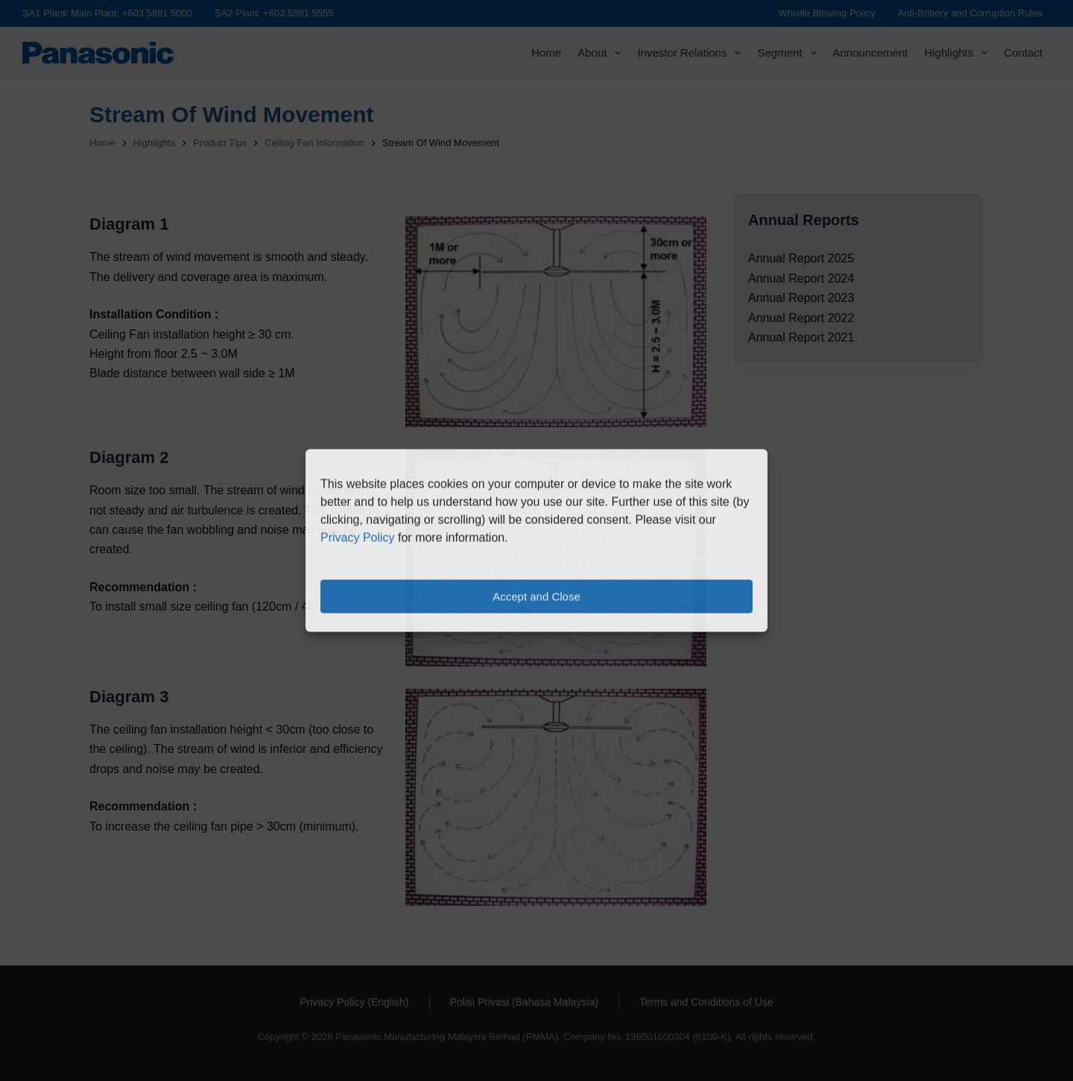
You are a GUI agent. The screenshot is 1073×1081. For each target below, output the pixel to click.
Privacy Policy (357, 538)
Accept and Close (536, 596)
